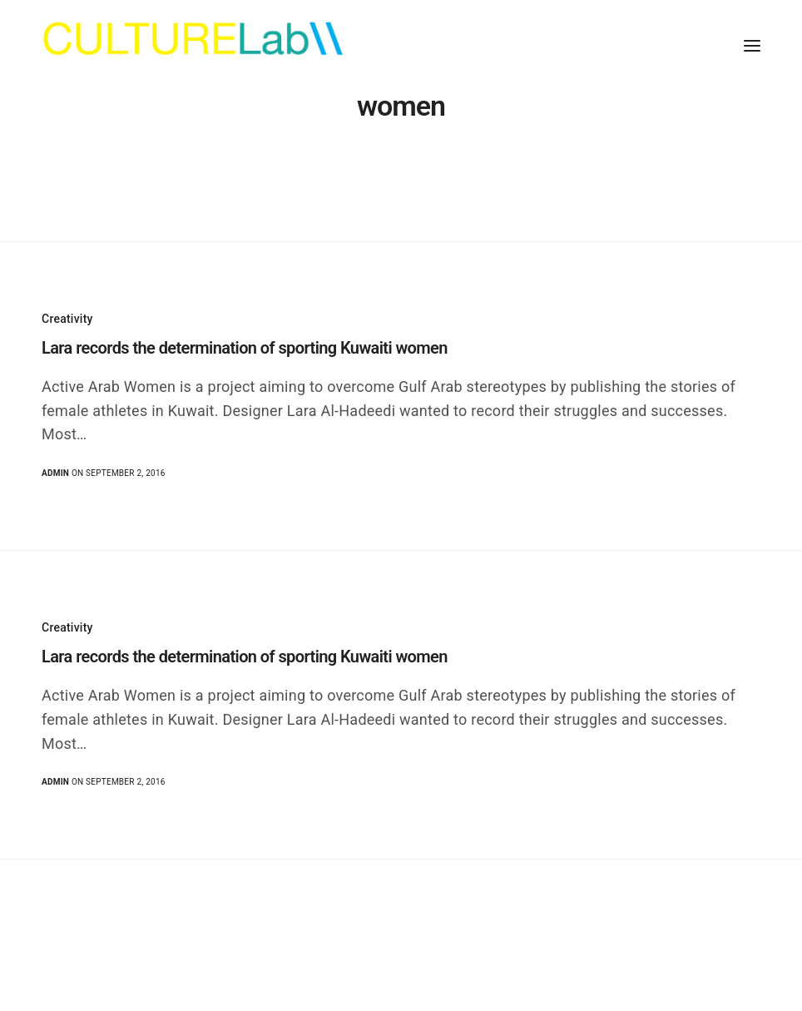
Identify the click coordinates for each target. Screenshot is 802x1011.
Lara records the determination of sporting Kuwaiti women (245, 348)
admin (55, 473)
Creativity (67, 318)
